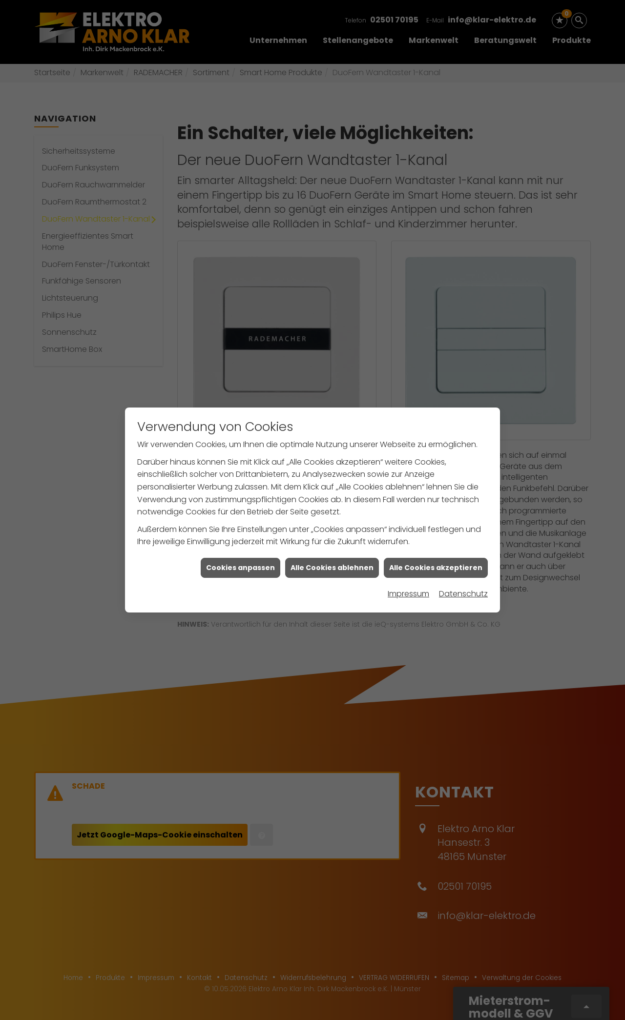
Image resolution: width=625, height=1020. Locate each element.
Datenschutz (463, 561)
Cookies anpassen (240, 535)
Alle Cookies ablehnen (332, 535)
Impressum (408, 561)
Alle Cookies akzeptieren (435, 535)
